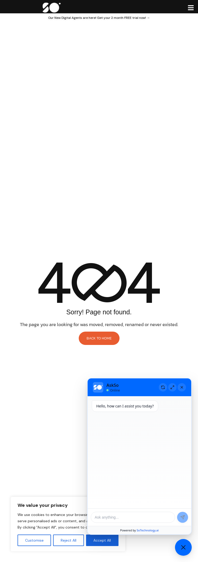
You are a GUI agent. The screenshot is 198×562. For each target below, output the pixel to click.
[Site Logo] (51, 7)
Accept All (102, 540)
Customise (34, 540)
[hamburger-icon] (191, 7)
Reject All (68, 540)
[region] (68, 524)
